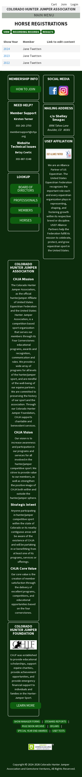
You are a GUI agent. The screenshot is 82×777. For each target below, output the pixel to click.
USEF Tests (59, 730)
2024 (6, 49)
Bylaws (54, 726)
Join (64, 4)
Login (74, 4)
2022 (6, 63)
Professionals (26, 200)
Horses (26, 220)
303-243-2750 (23, 125)
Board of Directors (25, 189)
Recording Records (27, 32)
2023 (6, 56)
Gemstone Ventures (38, 768)
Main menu (44, 15)
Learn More (25, 705)
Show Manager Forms (27, 721)
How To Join (25, 89)
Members (25, 210)
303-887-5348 (23, 159)
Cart (54, 4)
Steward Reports (55, 721)
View (6, 32)
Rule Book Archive (33, 726)
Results (48, 32)
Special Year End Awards (32, 730)
